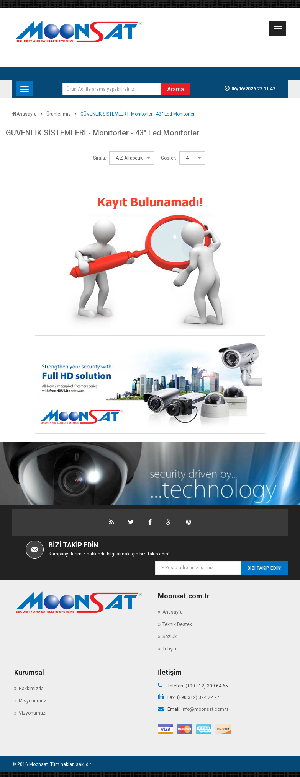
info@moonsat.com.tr (205, 707)
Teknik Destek (177, 622)
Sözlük (169, 634)
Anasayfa (24, 114)
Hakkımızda (31, 686)
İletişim (170, 647)
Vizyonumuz (32, 711)
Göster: (168, 158)
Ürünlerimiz (58, 114)
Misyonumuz (32, 699)
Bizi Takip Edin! (265, 568)
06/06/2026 (259, 88)
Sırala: (99, 158)
